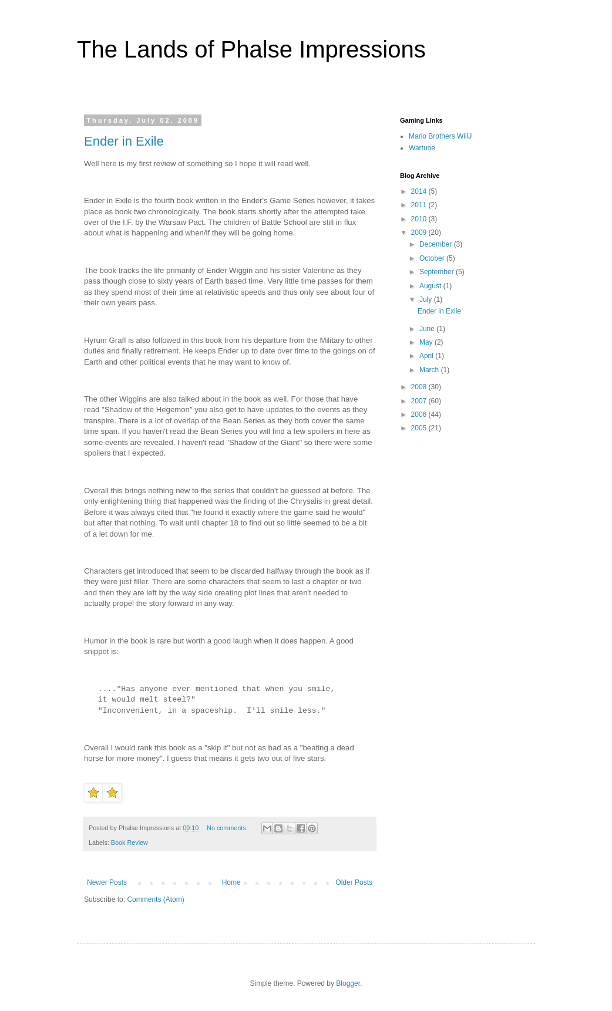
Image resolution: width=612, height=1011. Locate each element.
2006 (420, 414)
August (431, 286)
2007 (420, 401)
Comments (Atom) (155, 899)
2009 (420, 232)
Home (231, 882)
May (427, 342)
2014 (420, 191)
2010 (420, 219)
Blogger (348, 983)
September (437, 272)
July (426, 299)
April (427, 356)
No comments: (228, 827)
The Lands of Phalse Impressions (251, 49)
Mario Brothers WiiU (440, 136)
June (427, 329)
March (430, 370)
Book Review (129, 842)
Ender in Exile (124, 141)
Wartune (422, 148)
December (436, 244)
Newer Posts (107, 882)
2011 (420, 205)
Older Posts (353, 882)
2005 (420, 428)
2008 (420, 387)
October (432, 258)
